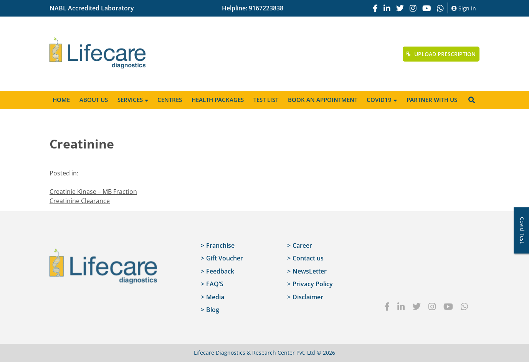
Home (61, 99)
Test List (265, 99)
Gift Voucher (224, 258)
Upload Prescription (441, 54)
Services (130, 99)
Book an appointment (322, 99)
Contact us (308, 258)
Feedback (220, 271)
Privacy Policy (313, 284)
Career (302, 245)
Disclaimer (308, 297)
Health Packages (218, 99)
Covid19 (379, 99)
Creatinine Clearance (80, 201)
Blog (212, 309)
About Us (93, 99)
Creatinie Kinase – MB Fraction (93, 191)
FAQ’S (214, 284)
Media (215, 297)
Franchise (220, 245)
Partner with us (432, 99)
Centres (169, 99)
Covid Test (522, 230)
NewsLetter (310, 271)
